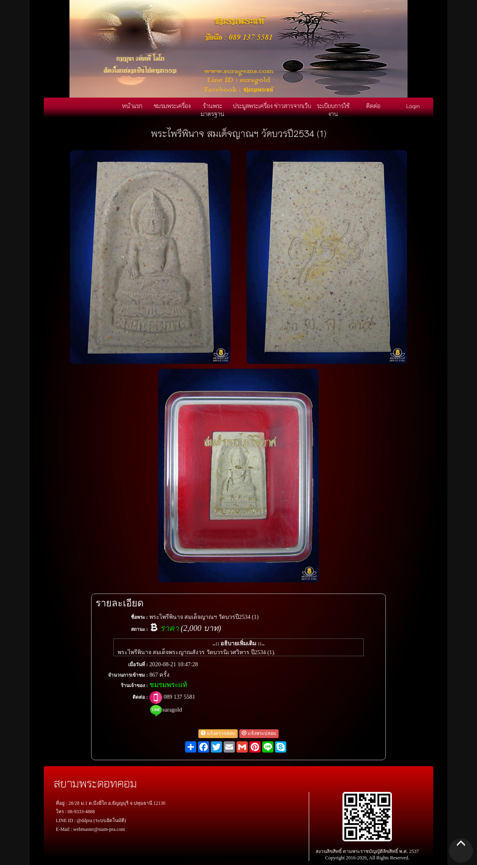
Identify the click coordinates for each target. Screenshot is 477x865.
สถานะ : (139, 629)
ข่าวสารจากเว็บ (292, 106)
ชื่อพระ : (139, 617)
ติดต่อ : (140, 697)
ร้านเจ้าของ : (134, 685)
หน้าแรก (132, 106)
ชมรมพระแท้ (168, 685)
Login (413, 106)
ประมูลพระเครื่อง (253, 106)
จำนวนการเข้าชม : (128, 675)
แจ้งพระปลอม (259, 733)
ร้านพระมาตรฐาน (212, 110)
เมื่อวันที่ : (138, 664)
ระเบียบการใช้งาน (333, 110)
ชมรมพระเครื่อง (172, 106)
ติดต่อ (373, 106)
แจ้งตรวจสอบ (218, 733)
